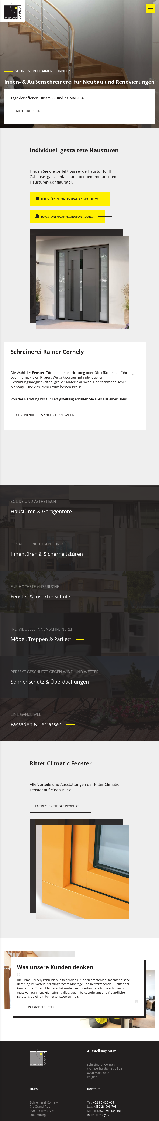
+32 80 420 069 (103, 1102)
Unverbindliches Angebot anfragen (45, 415)
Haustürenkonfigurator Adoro (67, 216)
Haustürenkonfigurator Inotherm (69, 199)
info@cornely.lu (98, 1115)
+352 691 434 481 (109, 1111)
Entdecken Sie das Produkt (57, 806)
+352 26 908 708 (105, 1106)
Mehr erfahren (28, 111)
